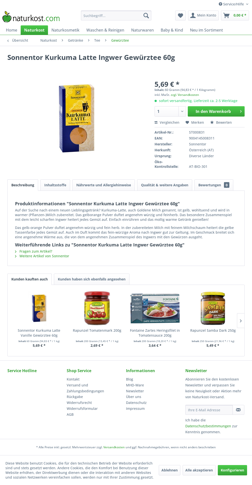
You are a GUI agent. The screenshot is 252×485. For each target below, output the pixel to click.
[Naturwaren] (142, 30)
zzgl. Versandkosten (185, 95)
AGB (70, 414)
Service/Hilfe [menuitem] (232, 4)
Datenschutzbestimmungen (208, 426)
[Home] (11, 30)
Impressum (135, 408)
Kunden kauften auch (29, 279)
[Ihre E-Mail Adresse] (209, 410)
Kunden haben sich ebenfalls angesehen (92, 279)
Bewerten (221, 122)
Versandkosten (114, 447)
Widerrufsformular (82, 408)
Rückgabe (75, 396)
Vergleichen (167, 122)
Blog (129, 379)
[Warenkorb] (235, 15)
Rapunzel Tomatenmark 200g (97, 330)
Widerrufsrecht (79, 402)
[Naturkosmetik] (65, 30)
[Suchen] (146, 15)
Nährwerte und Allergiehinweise (103, 185)
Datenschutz (136, 402)
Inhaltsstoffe (55, 185)
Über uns (133, 396)
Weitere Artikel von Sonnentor (42, 256)
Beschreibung (22, 185)
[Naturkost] (34, 30)
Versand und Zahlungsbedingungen (85, 388)
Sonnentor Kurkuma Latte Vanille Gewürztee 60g (39, 333)
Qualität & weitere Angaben (164, 185)
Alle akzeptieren (199, 470)
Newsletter (135, 391)
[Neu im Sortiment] (206, 30)
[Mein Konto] (203, 15)
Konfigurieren (232, 470)
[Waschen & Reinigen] (105, 30)
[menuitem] (116, 15)
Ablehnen (169, 470)
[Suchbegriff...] (116, 15)
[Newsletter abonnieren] (238, 410)
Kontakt (73, 379)
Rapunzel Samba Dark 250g (213, 330)
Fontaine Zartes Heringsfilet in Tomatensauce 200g (155, 333)
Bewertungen (213, 185)
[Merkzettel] (180, 15)
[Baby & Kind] (172, 30)
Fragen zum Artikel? (33, 251)
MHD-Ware (135, 385)
